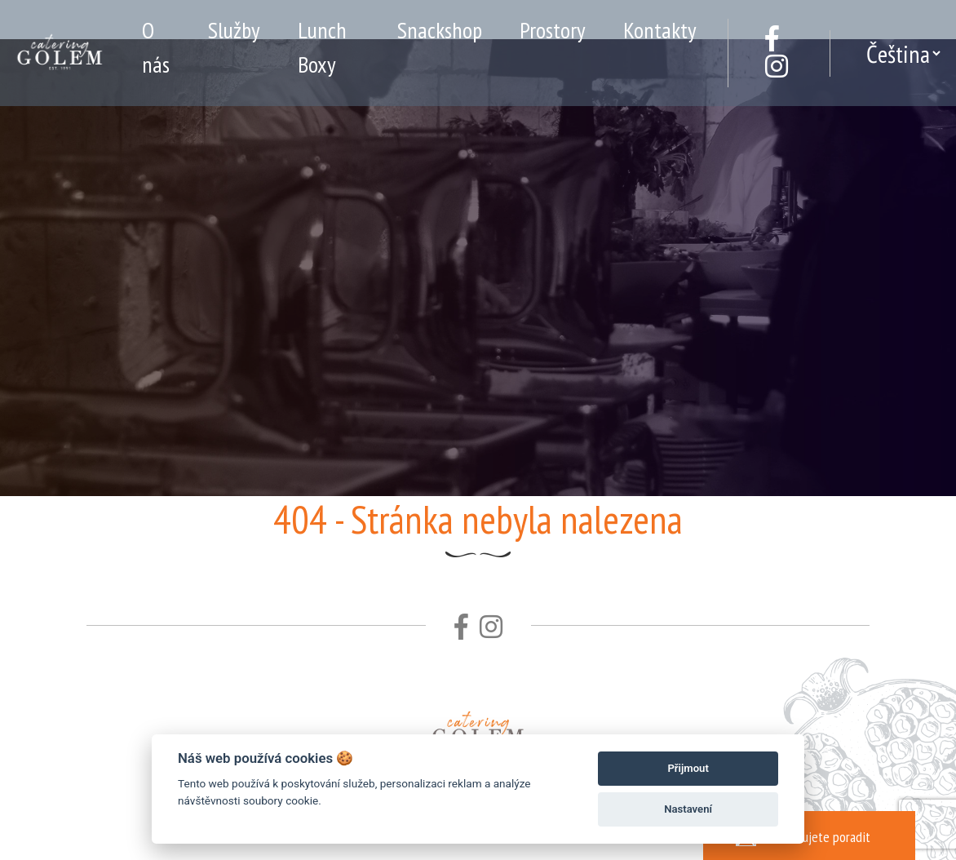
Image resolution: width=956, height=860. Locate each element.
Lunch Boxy (322, 47)
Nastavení (688, 809)
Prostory (553, 30)
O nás (156, 47)
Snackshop (439, 30)
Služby (234, 30)
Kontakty (660, 30)
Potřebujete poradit (803, 835)
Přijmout (687, 768)
